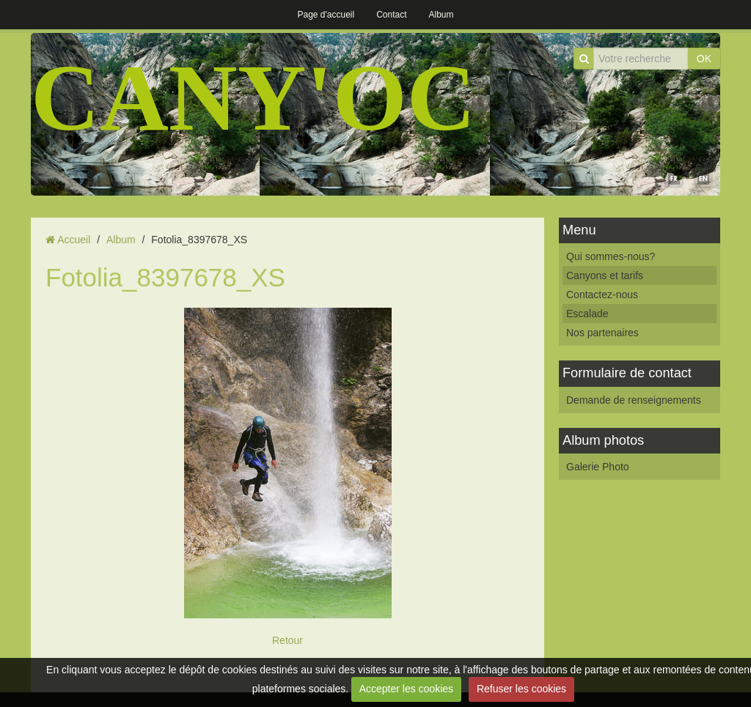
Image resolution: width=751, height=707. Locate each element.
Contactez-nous (602, 294)
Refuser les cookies (521, 689)
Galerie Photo (597, 467)
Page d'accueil (325, 15)
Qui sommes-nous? (610, 256)
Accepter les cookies (406, 689)
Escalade (587, 313)
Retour (287, 640)
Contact (391, 15)
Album (441, 15)
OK (704, 58)
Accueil (73, 239)
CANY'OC (253, 97)
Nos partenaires (602, 332)
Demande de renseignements (633, 400)
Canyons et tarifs (604, 275)
